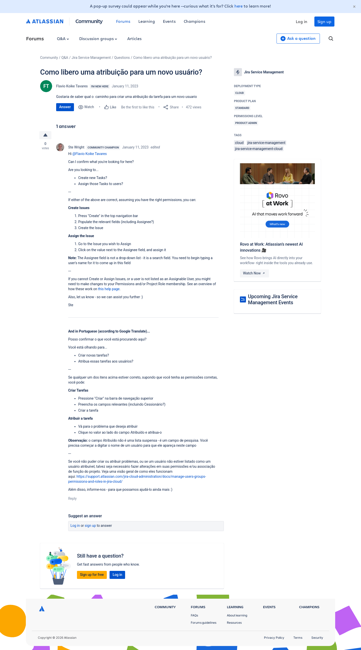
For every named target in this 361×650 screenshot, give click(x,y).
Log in (301, 21)
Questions (122, 58)
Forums (123, 21)
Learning (146, 21)
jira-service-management (266, 143)
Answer (65, 107)
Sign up (324, 21)
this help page (109, 289)
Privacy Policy (274, 637)
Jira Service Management (91, 58)
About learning (237, 615)
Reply (72, 499)
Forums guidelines (203, 622)
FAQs (194, 615)
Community (89, 21)
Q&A (63, 38)
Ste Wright (76, 147)
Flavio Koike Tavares (72, 86)
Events (169, 21)
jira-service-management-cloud (258, 149)
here (238, 6)
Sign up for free (92, 575)
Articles (134, 38)
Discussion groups (98, 38)
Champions (194, 21)
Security (317, 637)
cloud (239, 143)
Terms (297, 637)
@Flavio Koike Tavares (89, 154)
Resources (234, 622)
